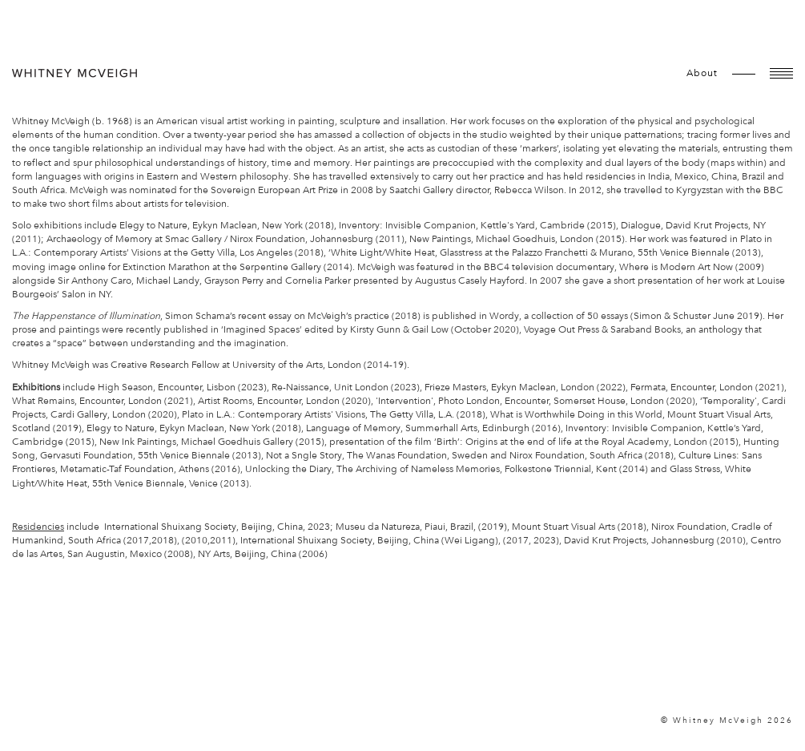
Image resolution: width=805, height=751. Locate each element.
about (702, 73)
